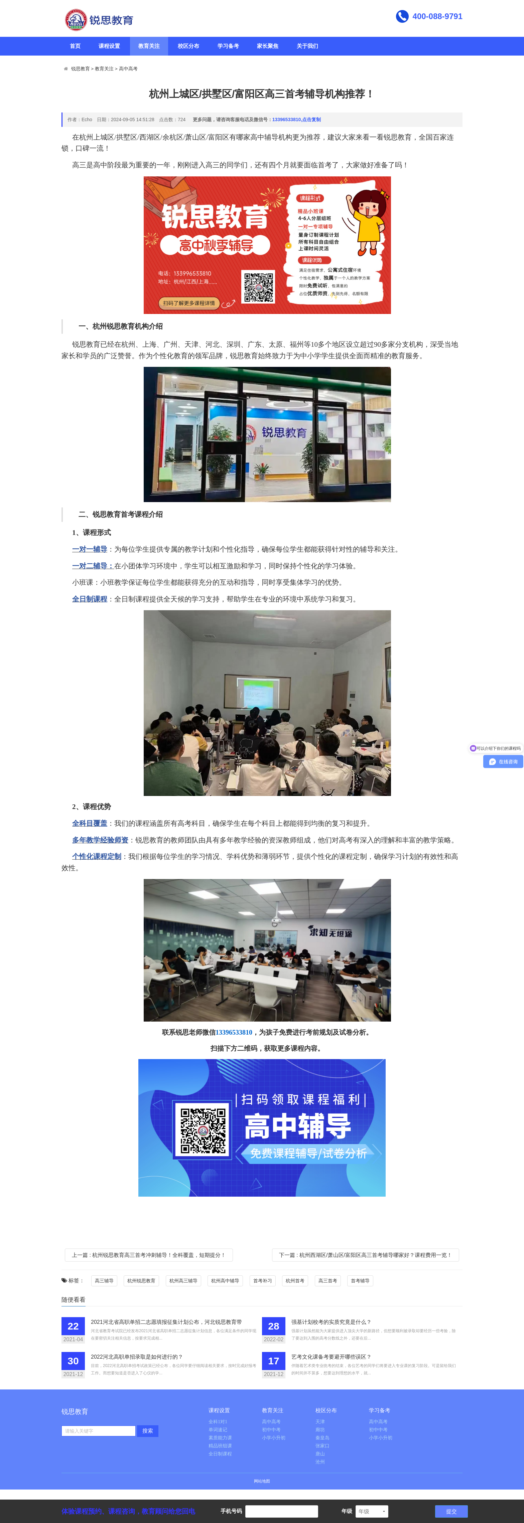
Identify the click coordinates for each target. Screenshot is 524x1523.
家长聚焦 (267, 46)
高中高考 (128, 68)
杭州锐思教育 (141, 1280)
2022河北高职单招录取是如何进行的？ (137, 1357)
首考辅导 (360, 1280)
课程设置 (109, 46)
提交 (451, 1511)
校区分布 (188, 46)
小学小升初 (273, 1437)
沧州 (320, 1461)
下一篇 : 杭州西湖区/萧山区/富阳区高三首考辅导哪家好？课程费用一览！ (365, 1255)
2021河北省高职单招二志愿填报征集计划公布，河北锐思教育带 (166, 1322)
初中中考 (271, 1429)
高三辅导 (104, 1280)
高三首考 (327, 1280)
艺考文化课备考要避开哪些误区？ (331, 1357)
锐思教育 (80, 68)
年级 (347, 1511)
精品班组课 (220, 1445)
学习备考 (228, 46)
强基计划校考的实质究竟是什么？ (331, 1322)
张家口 (322, 1445)
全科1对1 (218, 1421)
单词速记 (218, 1429)
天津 (320, 1421)
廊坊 (320, 1429)
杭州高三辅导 (183, 1280)
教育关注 (149, 46)
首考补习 (262, 1280)
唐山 (320, 1453)
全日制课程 (220, 1453)
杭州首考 (295, 1280)
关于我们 (307, 46)
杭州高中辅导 (225, 1280)
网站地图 (262, 1481)
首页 (75, 46)
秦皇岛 (322, 1437)
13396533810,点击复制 (296, 119)
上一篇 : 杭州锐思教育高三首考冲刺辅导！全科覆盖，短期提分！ (149, 1255)
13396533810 (234, 1032)
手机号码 (231, 1511)
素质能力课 (220, 1437)
